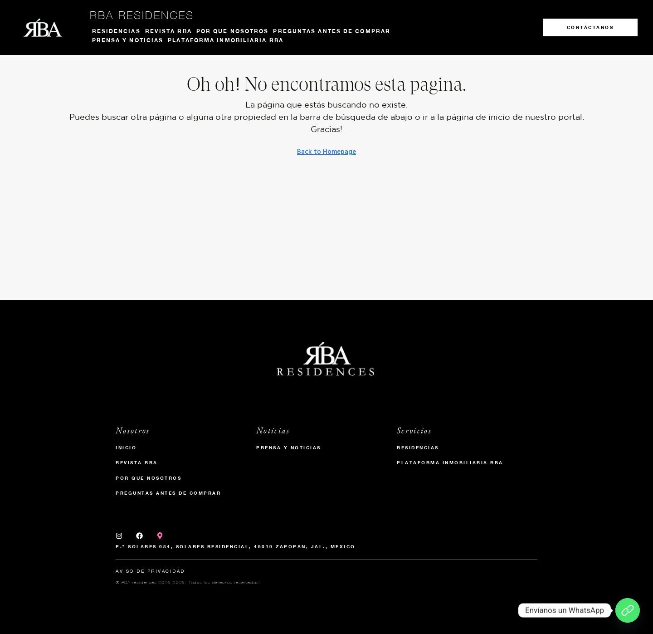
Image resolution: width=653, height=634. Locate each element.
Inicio (126, 447)
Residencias (116, 31)
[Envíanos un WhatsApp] (627, 610)
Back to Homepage (326, 152)
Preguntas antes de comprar (331, 31)
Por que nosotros (232, 31)
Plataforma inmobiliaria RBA (225, 40)
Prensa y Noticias (288, 447)
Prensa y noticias (128, 40)
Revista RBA (168, 31)
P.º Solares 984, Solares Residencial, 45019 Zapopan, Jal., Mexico (236, 546)
